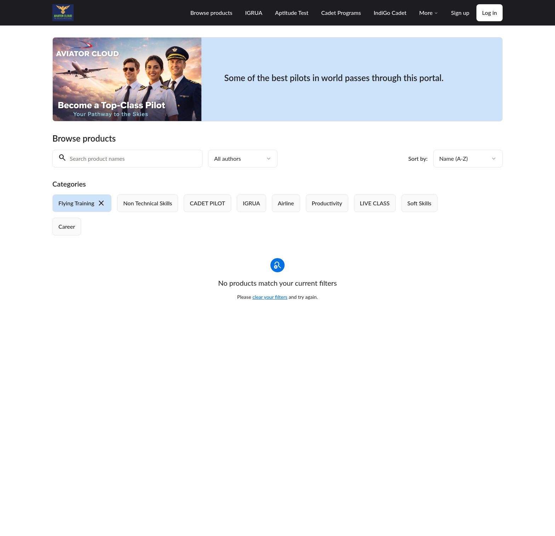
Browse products (211, 12)
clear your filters (269, 297)
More (428, 12)
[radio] (81, 203)
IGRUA (253, 12)
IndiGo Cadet (390, 12)
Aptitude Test (291, 12)
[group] (248, 214)
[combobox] (243, 158)
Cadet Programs (341, 12)
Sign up (460, 12)
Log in (489, 12)
